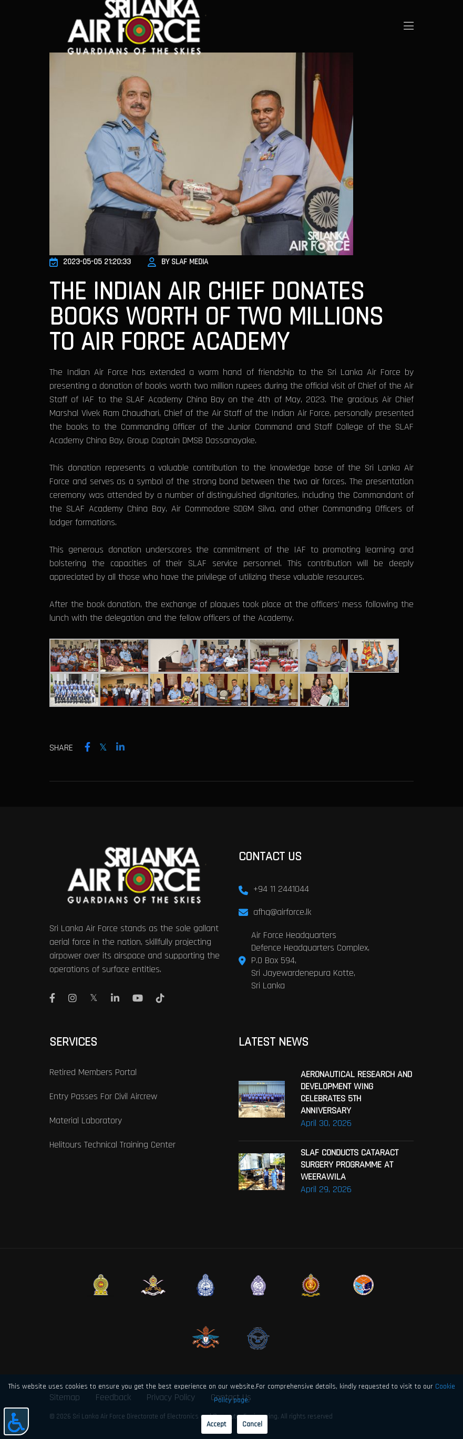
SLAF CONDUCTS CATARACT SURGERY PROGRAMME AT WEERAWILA (349, 1164)
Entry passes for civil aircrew (103, 1096)
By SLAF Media (178, 262)
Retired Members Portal (93, 1072)
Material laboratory (85, 1120)
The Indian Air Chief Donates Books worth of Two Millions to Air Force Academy (216, 317)
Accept (217, 1424)
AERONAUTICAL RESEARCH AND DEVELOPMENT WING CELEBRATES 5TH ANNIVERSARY (356, 1092)
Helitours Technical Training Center (112, 1145)
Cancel (252, 1424)
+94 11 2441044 (281, 889)
